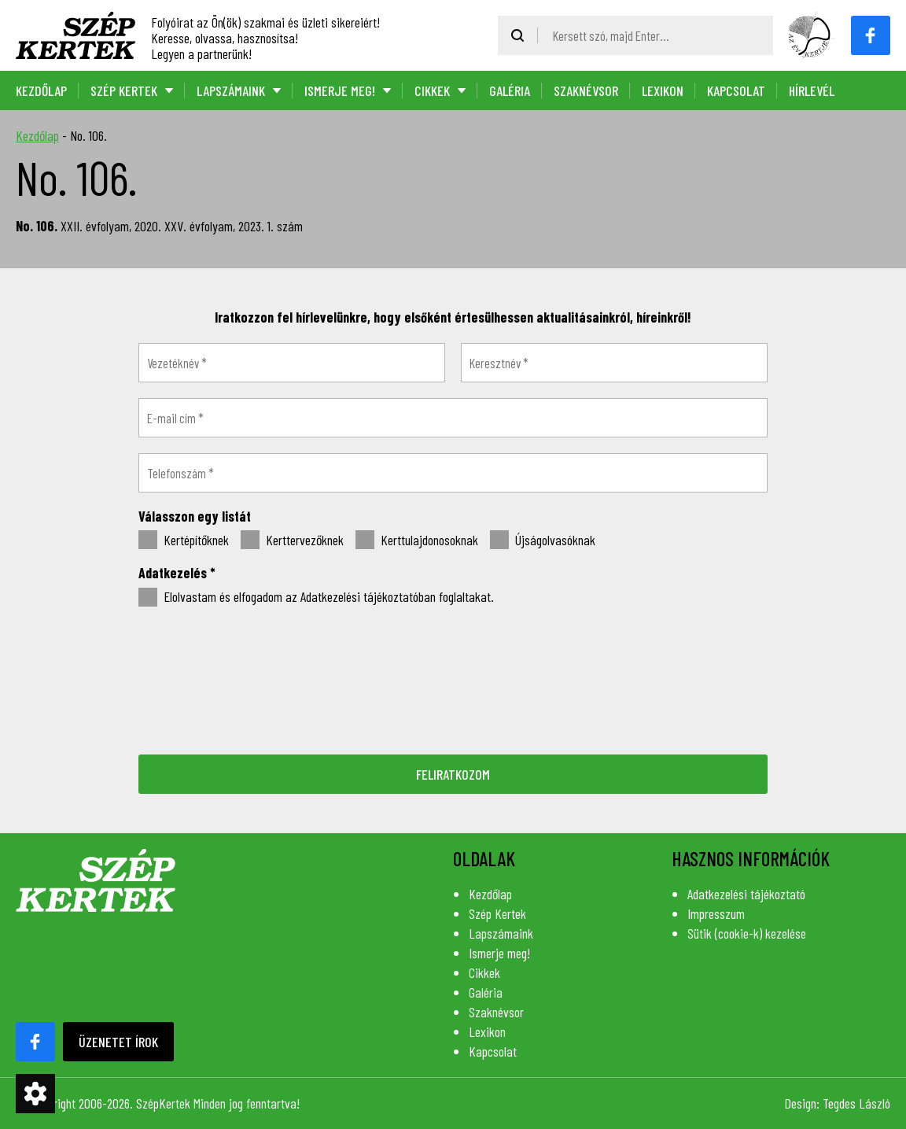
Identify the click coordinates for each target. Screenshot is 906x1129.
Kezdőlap (41, 90)
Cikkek (432, 90)
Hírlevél (811, 90)
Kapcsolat (736, 90)
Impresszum (716, 913)
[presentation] (453, 679)
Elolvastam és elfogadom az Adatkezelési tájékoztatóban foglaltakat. (316, 597)
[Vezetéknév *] (291, 362)
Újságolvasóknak (542, 540)
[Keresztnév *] (614, 362)
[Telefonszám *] (453, 473)
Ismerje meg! (339, 90)
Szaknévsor (586, 90)
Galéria (509, 90)
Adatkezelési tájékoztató (746, 893)
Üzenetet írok (118, 1041)
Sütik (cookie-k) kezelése (746, 933)
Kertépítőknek (183, 540)
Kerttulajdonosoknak (416, 540)
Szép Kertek (123, 90)
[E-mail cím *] (453, 417)
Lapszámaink (231, 90)
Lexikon (662, 90)
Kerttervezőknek (292, 540)
